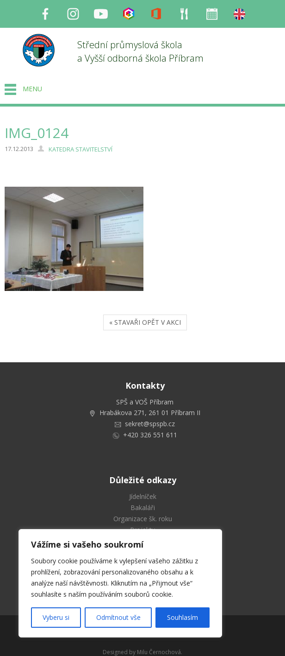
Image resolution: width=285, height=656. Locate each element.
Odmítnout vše (118, 617)
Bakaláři (142, 507)
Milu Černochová (159, 652)
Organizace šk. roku (142, 518)
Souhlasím (182, 617)
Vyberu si (56, 617)
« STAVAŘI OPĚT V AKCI (145, 322)
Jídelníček (142, 496)
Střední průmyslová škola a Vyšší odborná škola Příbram (140, 51)
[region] (120, 583)
